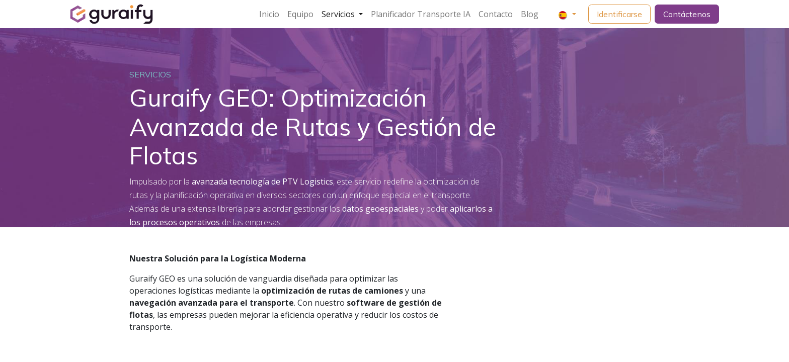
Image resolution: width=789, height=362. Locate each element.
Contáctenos (687, 14)
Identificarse (619, 14)
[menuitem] (269, 14)
